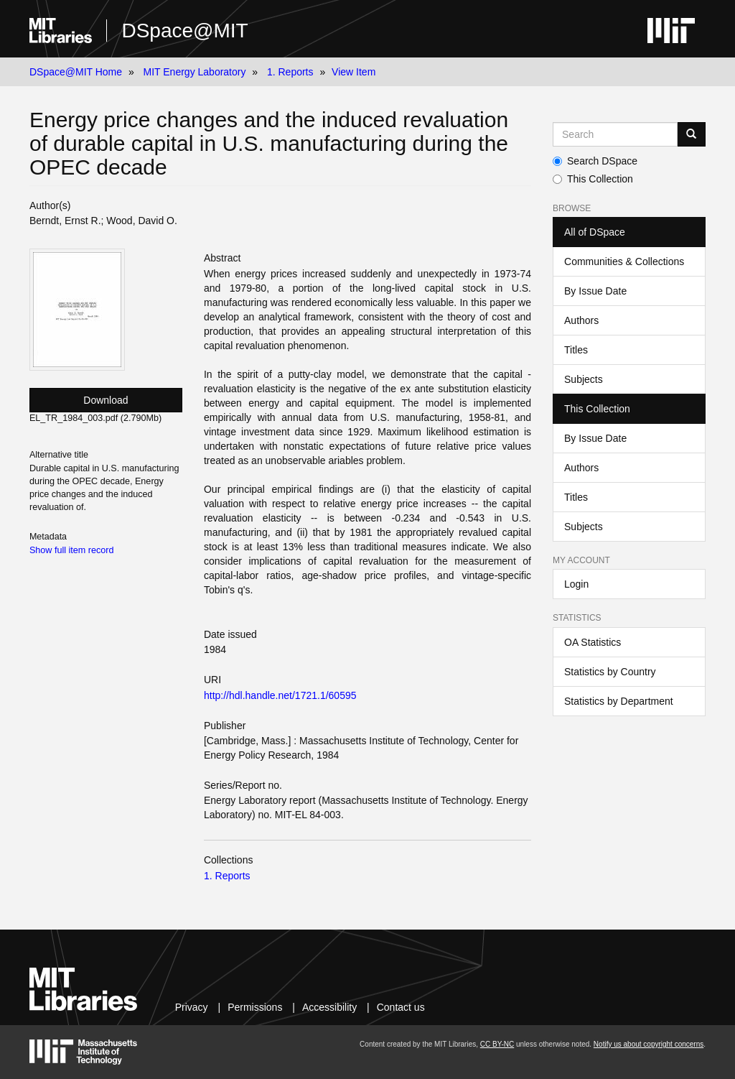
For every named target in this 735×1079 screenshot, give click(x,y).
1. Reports (290, 72)
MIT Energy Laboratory (195, 72)
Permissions (255, 1007)
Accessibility (329, 1007)
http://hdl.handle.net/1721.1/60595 (280, 695)
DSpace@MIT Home (75, 72)
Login (576, 584)
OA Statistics (592, 642)
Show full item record (71, 550)
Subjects (583, 379)
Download (105, 400)
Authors (581, 320)
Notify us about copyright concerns (648, 1044)
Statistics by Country (610, 671)
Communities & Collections (624, 261)
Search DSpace (595, 161)
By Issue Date (595, 291)
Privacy (191, 1007)
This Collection (593, 179)
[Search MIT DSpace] (615, 134)
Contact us (401, 1007)
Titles (576, 350)
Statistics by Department (618, 701)
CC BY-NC (497, 1044)
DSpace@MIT (184, 30)
